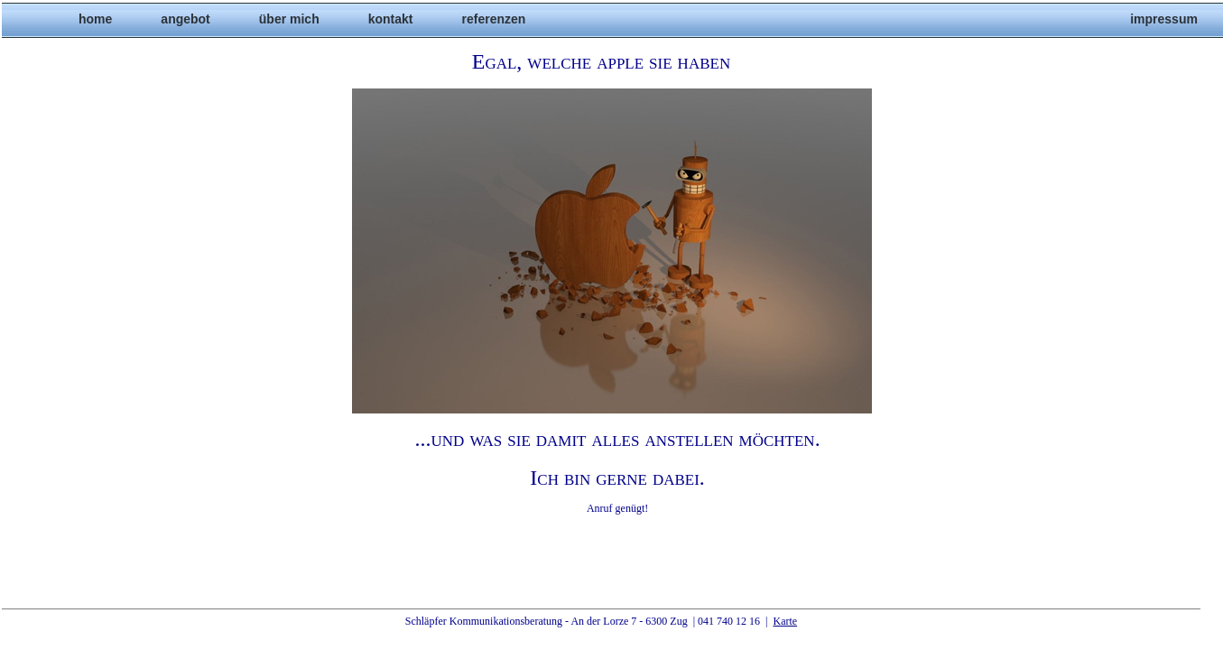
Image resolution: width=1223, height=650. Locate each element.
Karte (785, 621)
